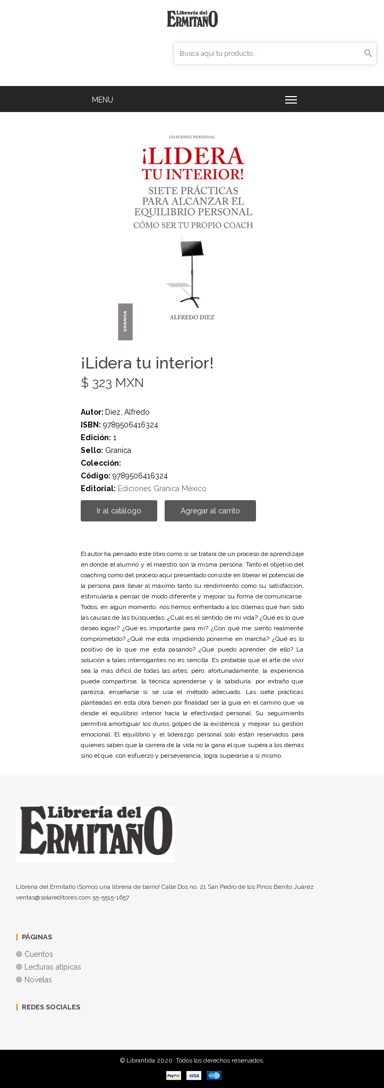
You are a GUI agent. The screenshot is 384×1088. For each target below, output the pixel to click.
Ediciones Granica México (162, 488)
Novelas (38, 979)
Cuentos (38, 954)
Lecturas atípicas (52, 967)
